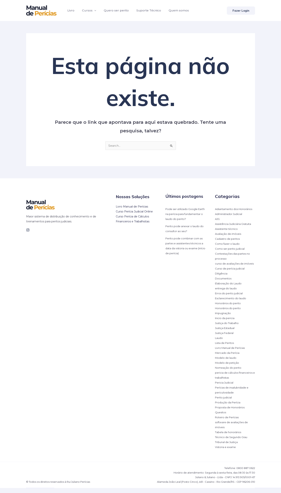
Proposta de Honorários (230, 412)
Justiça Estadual (225, 333)
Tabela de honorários (228, 437)
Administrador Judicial (229, 214)
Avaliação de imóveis (229, 234)
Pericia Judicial (224, 387)
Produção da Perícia (228, 407)
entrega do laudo (226, 293)
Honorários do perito (228, 308)
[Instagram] (28, 230)
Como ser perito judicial (230, 248)
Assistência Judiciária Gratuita (234, 224)
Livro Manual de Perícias (132, 206)
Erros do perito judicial (229, 298)
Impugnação (223, 318)
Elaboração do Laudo (229, 288)
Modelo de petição (227, 367)
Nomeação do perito (229, 372)
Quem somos (172, 10)
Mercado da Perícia (228, 357)
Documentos (224, 283)
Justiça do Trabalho (227, 328)
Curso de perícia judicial (230, 273)
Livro (70, 10)
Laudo (219, 343)
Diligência (221, 278)
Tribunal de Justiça (227, 447)
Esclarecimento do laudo (231, 303)
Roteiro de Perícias (227, 422)
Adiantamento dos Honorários (235, 209)
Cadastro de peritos (228, 238)
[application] (92, 10)
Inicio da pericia (225, 323)
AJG (217, 219)
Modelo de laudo (226, 362)
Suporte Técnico (143, 10)
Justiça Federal (225, 338)
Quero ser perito (112, 10)
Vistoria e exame (226, 452)
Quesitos (221, 417)
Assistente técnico (227, 229)
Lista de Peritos (225, 348)
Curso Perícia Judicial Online (134, 211)
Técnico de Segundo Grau (232, 442)
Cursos (87, 10)
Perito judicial (224, 402)
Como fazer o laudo (228, 243)
